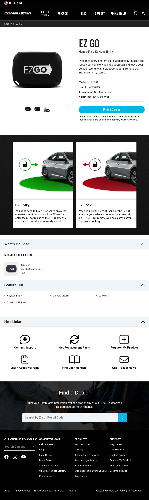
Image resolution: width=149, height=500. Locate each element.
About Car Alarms (48, 465)
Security (78, 449)
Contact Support (118, 455)
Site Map (59, 490)
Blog (83, 13)
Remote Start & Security (86, 455)
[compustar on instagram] (15, 457)
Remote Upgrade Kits (85, 460)
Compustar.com (49, 439)
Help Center (116, 444)
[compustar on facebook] (6, 457)
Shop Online (45, 455)
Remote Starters (83, 444)
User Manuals (117, 449)
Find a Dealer (118, 13)
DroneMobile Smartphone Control (91, 470)
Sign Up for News (119, 465)
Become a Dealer (118, 470)
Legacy (8, 24)
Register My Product (120, 460)
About (7, 490)
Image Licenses (42, 490)
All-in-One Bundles (83, 465)
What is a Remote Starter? (52, 470)
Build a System (45, 13)
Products (64, 13)
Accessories (80, 476)
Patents (72, 490)
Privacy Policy (22, 490)
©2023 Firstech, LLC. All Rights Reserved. (119, 490)
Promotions (45, 476)
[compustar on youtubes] (23, 457)
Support (101, 13)
